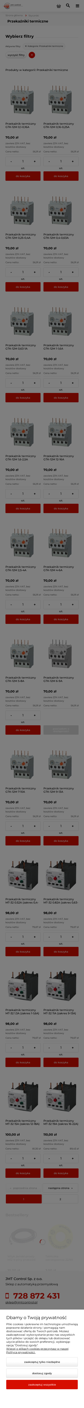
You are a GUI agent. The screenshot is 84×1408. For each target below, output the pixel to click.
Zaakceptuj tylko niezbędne (42, 1361)
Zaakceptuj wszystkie (42, 1384)
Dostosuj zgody (42, 1373)
